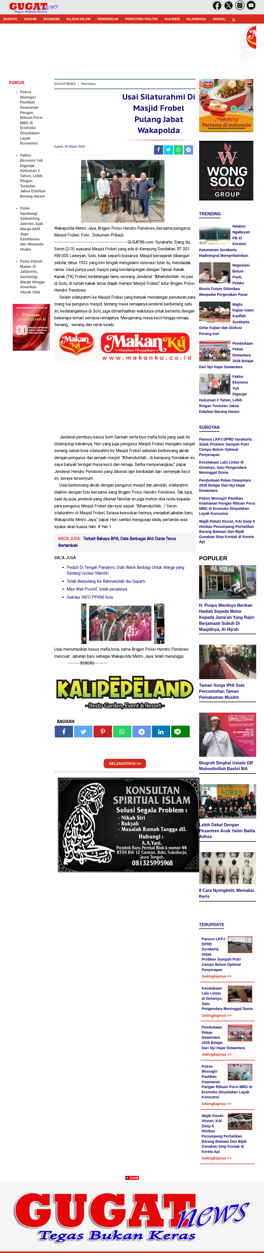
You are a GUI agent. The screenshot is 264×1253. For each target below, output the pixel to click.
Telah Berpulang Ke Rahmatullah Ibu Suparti (106, 581)
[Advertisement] (132, 1216)
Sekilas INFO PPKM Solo (90, 597)
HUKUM (30, 19)
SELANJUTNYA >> (125, 763)
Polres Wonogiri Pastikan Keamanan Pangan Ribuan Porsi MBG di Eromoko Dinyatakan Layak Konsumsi (31, 117)
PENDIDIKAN (107, 19)
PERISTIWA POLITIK (141, 19)
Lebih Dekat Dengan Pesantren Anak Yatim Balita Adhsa (227, 831)
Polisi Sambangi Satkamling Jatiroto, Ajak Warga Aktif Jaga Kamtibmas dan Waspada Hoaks (32, 228)
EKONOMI (52, 19)
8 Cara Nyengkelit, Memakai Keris (226, 893)
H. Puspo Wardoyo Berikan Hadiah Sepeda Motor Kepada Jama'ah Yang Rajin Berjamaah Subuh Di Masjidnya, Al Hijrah (226, 617)
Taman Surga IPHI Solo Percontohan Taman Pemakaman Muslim (222, 691)
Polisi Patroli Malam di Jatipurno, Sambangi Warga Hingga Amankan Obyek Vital (32, 276)
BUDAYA (10, 19)
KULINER (172, 19)
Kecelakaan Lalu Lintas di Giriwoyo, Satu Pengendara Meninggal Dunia (223, 467)
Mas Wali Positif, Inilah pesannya (97, 589)
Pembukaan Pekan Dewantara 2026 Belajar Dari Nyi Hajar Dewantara (225, 485)
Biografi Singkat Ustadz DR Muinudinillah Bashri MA (226, 766)
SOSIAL (219, 19)
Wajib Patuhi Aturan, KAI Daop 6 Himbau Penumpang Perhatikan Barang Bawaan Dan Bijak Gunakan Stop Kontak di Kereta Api (227, 531)
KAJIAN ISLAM (78, 19)
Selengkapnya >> (216, 976)
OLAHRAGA (196, 19)
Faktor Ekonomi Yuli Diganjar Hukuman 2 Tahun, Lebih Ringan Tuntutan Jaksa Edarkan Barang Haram (33, 175)
